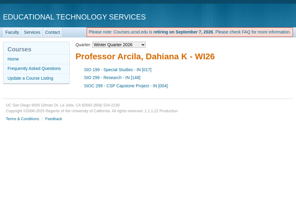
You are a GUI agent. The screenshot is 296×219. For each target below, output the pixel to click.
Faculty (12, 32)
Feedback (53, 119)
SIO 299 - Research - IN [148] (112, 77)
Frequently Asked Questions (34, 68)
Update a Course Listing (30, 78)
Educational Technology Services (74, 17)
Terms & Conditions (22, 119)
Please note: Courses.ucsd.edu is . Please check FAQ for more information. (190, 32)
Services (32, 32)
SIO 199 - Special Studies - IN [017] (117, 69)
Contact (52, 32)
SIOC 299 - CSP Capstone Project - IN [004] (126, 85)
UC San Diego (258, 16)
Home (13, 59)
